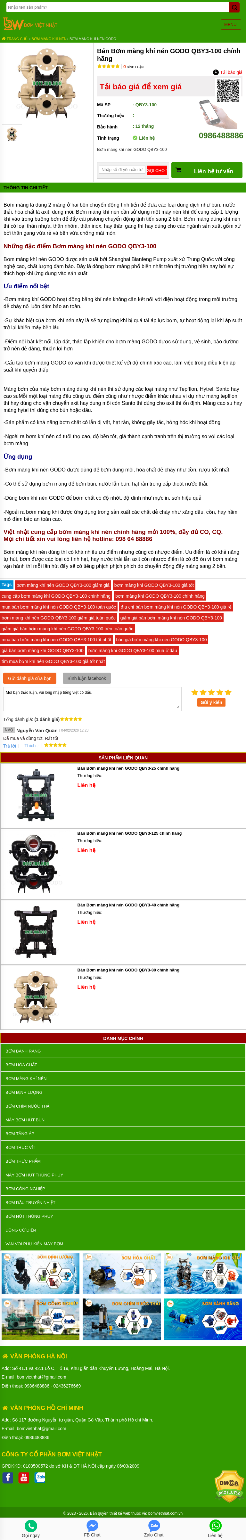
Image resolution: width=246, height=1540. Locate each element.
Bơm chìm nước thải (28, 1106)
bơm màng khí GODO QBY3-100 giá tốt (154, 585)
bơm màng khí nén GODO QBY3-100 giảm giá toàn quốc (59, 617)
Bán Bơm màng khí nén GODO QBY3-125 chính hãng (130, 833)
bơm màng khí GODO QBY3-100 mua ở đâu (132, 650)
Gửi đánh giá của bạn (30, 678)
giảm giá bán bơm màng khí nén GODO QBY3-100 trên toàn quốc (67, 628)
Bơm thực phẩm (23, 1161)
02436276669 (67, 1385)
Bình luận (133, 67)
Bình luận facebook (87, 678)
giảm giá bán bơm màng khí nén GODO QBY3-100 (171, 617)
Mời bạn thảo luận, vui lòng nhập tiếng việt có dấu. (92, 698)
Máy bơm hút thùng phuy (34, 1175)
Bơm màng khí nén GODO (93, 39)
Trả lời (9, 746)
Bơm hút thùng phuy (29, 1216)
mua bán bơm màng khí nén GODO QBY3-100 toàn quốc (59, 607)
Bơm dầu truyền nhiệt (30, 1202)
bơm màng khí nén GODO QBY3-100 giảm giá (63, 585)
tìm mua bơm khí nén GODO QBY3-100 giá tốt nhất (53, 661)
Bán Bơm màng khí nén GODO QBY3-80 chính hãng (129, 970)
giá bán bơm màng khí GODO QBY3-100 (43, 650)
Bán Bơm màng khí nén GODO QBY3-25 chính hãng (129, 768)
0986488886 (221, 131)
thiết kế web (120, 1513)
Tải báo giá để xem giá (141, 86)
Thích (28, 745)
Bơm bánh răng (23, 1051)
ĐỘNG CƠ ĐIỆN (20, 1230)
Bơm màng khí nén (49, 39)
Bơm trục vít (20, 1147)
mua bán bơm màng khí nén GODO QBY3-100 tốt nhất (56, 639)
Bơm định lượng (24, 1092)
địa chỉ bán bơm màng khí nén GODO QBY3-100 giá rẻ (176, 607)
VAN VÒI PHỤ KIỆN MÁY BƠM (34, 1243)
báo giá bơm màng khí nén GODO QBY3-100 (161, 639)
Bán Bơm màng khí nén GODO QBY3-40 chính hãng (129, 905)
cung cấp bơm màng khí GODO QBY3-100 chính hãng (56, 596)
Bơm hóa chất (21, 1064)
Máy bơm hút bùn (25, 1120)
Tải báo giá (227, 72)
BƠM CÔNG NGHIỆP (25, 1188)
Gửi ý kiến (211, 702)
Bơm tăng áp (19, 1133)
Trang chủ (15, 39)
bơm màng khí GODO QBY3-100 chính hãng (160, 596)
